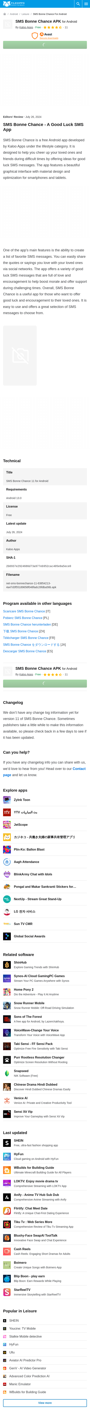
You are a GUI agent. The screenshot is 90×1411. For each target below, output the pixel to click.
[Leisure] (25, 14)
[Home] (4, 14)
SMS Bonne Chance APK (46, 21)
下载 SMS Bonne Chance (20, 631)
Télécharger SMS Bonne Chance (25, 638)
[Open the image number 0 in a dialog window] (20, 356)
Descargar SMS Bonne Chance (24, 651)
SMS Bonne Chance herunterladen (27, 624)
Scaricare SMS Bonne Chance (24, 611)
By (24, 27)
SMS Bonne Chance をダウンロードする (31, 644)
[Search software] (78, 4)
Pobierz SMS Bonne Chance (22, 618)
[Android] (14, 14)
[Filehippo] (14, 4)
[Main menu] (86, 4)
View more (45, 1402)
